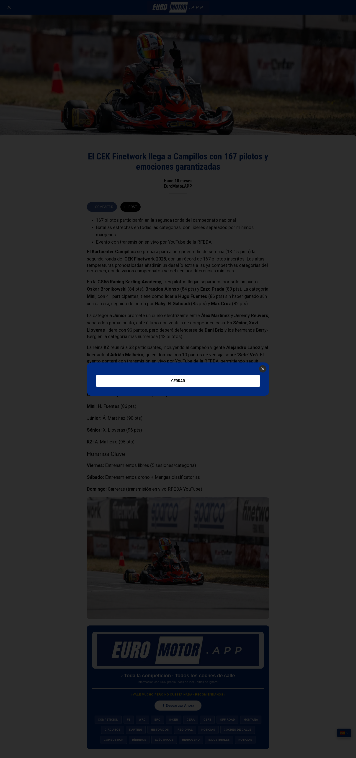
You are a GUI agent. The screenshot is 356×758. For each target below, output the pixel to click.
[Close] (262, 368)
